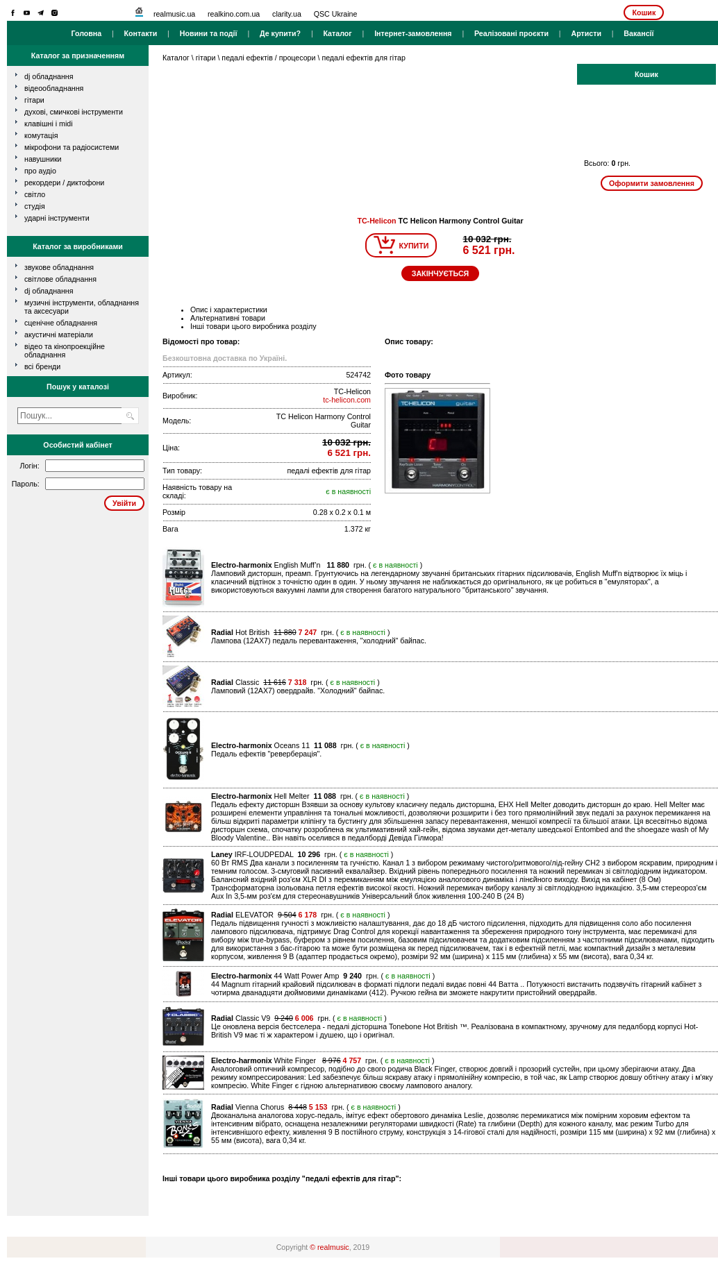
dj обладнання (49, 76)
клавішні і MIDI (48, 123)
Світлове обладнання (60, 279)
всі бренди (42, 366)
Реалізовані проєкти (511, 33)
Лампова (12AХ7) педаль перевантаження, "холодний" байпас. (318, 640)
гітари (34, 100)
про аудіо (40, 171)
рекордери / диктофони (64, 182)
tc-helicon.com (347, 400)
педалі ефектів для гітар (363, 57)
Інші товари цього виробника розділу (253, 326)
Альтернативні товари (227, 318)
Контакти (141, 33)
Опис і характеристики (228, 309)
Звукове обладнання (59, 267)
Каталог (337, 33)
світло (34, 194)
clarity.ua (286, 14)
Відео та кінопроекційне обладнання (64, 350)
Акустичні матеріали (58, 334)
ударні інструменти (57, 218)
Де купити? (280, 33)
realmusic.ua (174, 14)
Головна (86, 33)
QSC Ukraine (336, 14)
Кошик (644, 12)
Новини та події (208, 33)
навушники (43, 159)
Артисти (586, 33)
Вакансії (638, 33)
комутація (41, 135)
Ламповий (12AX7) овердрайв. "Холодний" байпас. (298, 690)
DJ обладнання (49, 291)
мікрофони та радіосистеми (71, 147)
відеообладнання (53, 88)
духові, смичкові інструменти (73, 112)
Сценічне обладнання (60, 323)
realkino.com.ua (234, 14)
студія (34, 206)
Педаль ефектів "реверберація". (266, 754)
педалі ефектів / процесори (268, 57)
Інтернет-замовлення (412, 33)
